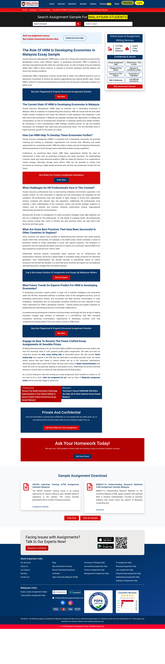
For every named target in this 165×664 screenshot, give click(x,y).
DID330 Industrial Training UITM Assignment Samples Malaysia (55, 487)
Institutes (56, 576)
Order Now (125, 3)
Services (57, 4)
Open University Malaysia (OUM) (65, 579)
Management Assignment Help (96, 576)
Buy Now (61, 97)
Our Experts (25, 572)
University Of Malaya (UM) (94, 565)
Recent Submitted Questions (63, 572)
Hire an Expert (61, 277)
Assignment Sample (40, 509)
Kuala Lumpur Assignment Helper (34, 594)
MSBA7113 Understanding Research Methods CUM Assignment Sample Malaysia (119, 487)
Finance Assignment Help (94, 572)
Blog (54, 565)
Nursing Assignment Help (126, 568)
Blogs (113, 4)
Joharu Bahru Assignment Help (33, 597)
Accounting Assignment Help (95, 568)
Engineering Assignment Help (127, 579)
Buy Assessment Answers (125, 86)
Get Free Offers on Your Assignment (61, 429)
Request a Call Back (37, 550)
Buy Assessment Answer (62, 568)
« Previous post (39, 394)
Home (47, 4)
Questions (68, 4)
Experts (89, 4)
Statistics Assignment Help (126, 583)
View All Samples (91, 520)
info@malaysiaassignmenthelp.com (66, 600)
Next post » (81, 392)
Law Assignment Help (124, 572)
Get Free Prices (82, 458)
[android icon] (105, 548)
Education (100, 512)
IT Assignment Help (123, 565)
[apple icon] (105, 541)
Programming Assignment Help (128, 576)
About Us (24, 568)
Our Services (26, 565)
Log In (138, 4)
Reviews (101, 4)
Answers (79, 4)
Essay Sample (44, 10)
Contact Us (25, 579)
